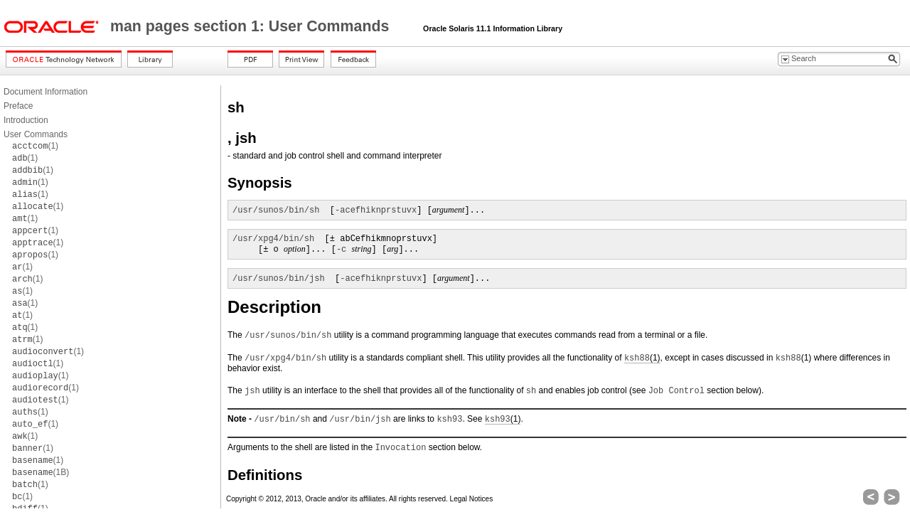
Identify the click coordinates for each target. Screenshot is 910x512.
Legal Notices (471, 499)
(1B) (40, 472)
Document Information (45, 92)
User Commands (36, 134)
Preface (18, 106)
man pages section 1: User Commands (251, 26)
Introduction (26, 120)
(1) (35, 146)
